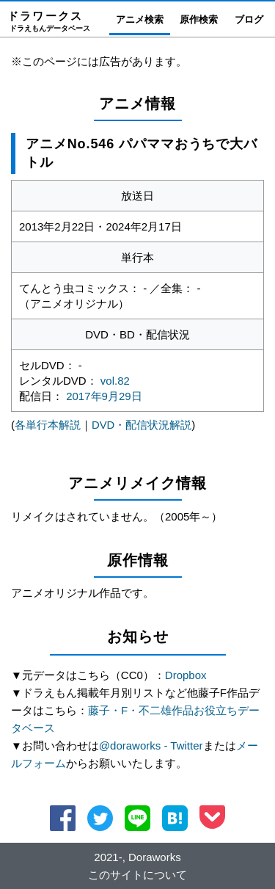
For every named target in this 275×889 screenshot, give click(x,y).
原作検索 (199, 19)
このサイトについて (137, 874)
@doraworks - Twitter (151, 745)
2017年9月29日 (104, 396)
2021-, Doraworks (137, 856)
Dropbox (186, 675)
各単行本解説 (48, 424)
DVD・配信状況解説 (142, 424)
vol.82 (115, 380)
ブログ (249, 19)
